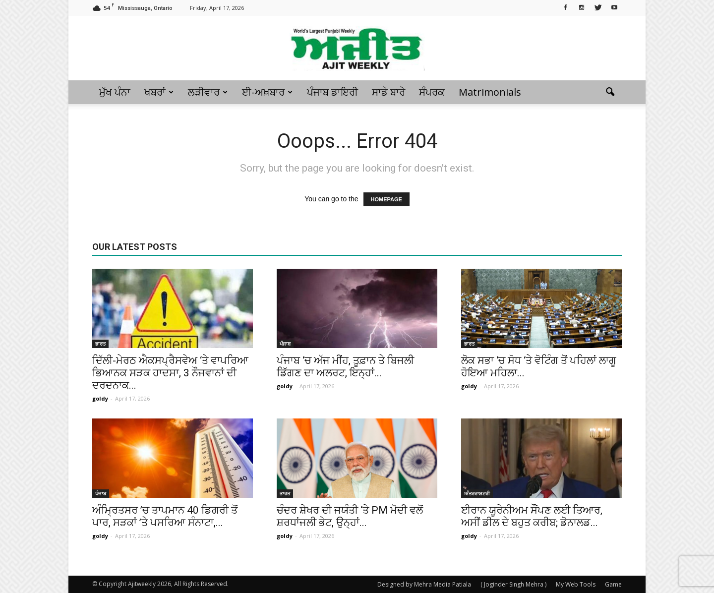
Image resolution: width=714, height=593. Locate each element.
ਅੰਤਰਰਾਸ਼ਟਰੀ (477, 493)
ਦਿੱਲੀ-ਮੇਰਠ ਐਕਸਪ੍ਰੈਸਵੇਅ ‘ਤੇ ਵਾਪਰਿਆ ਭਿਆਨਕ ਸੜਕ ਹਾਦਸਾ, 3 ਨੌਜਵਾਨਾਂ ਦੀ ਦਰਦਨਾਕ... (170, 373)
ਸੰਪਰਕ (432, 92)
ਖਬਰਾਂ (159, 92)
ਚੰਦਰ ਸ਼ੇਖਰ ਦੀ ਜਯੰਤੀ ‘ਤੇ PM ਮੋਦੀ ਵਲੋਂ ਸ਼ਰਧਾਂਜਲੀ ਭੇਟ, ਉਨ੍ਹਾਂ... (350, 516)
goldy (100, 398)
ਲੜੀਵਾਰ (208, 92)
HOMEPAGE (386, 199)
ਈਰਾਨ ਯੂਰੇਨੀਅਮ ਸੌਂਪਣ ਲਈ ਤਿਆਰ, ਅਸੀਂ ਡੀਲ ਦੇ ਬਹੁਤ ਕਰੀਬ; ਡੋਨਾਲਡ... (531, 516)
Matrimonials (490, 92)
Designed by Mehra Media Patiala (424, 584)
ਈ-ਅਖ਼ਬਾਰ (267, 92)
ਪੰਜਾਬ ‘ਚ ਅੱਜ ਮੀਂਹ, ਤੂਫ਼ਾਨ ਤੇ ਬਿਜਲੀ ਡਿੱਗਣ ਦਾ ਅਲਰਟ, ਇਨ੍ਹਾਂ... (345, 367)
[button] (610, 92)
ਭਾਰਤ (100, 343)
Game (613, 584)
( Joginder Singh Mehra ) (513, 584)
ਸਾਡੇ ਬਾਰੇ (388, 92)
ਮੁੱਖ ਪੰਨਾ (114, 92)
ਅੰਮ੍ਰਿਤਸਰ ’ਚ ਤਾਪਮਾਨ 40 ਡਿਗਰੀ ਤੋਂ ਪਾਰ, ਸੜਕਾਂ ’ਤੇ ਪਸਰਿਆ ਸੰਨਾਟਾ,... (165, 516)
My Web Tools (575, 584)
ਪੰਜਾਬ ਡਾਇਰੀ (332, 92)
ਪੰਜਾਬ (285, 343)
